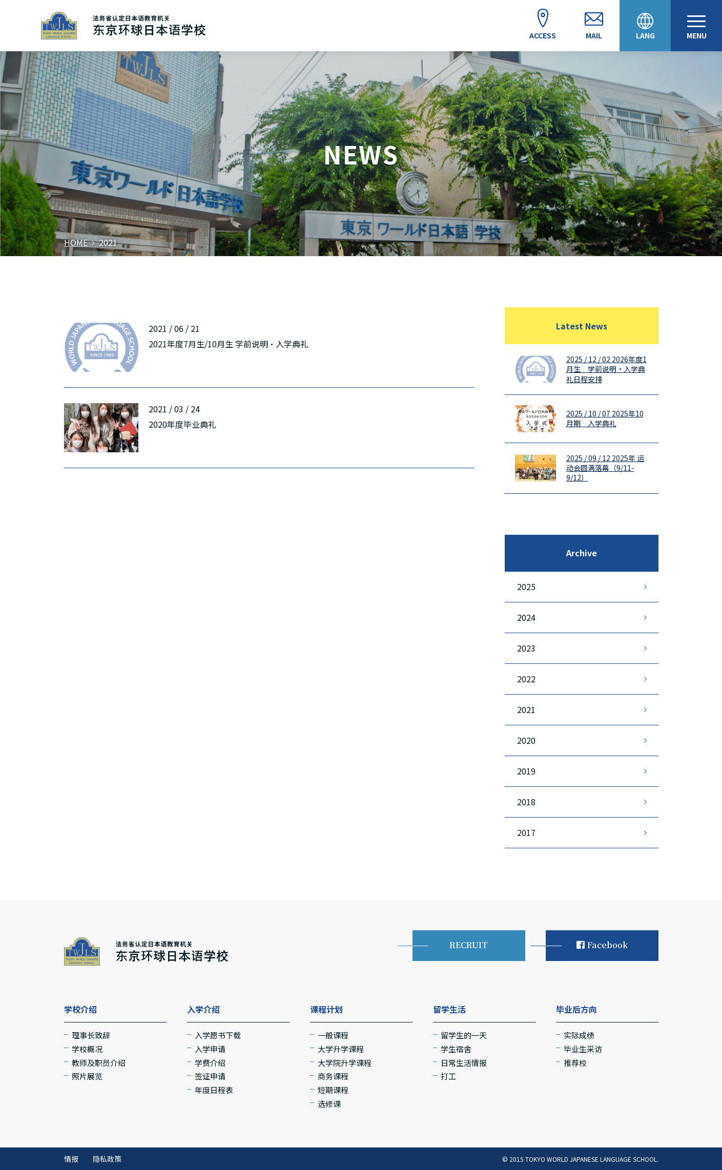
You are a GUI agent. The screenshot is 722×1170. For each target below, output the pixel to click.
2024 (526, 617)
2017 (526, 832)
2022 (526, 679)
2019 (526, 771)
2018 (526, 802)
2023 (526, 648)
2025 (526, 586)
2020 (526, 740)
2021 (526, 709)
